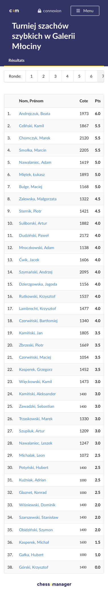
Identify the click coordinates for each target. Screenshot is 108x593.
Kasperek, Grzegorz (35, 369)
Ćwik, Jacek (29, 259)
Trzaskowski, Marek (36, 418)
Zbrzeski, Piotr (31, 345)
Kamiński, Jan (31, 332)
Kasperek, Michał (34, 542)
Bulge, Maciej (30, 186)
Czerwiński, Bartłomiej (38, 320)
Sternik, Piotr (30, 211)
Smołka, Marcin (32, 150)
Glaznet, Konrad (33, 492)
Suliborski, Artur (33, 223)
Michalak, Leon (32, 455)
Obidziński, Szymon (36, 529)
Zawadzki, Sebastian (36, 406)
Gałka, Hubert (31, 554)
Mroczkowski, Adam (36, 247)
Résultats (16, 60)
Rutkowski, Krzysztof (37, 296)
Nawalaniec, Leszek (35, 443)
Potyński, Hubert (33, 467)
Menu (85, 10)
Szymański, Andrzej (35, 271)
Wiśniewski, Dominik (37, 504)
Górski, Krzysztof (33, 567)
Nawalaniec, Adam (35, 162)
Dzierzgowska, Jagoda (38, 284)
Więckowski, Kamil (35, 381)
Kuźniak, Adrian (32, 479)
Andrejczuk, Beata (34, 113)
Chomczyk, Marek (34, 137)
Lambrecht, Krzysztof (37, 308)
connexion (49, 10)
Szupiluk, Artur (32, 430)
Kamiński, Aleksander (37, 393)
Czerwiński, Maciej (35, 357)
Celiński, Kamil (31, 125)
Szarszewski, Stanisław (38, 517)
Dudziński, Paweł (34, 235)
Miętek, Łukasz (32, 174)
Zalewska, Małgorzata (38, 198)
